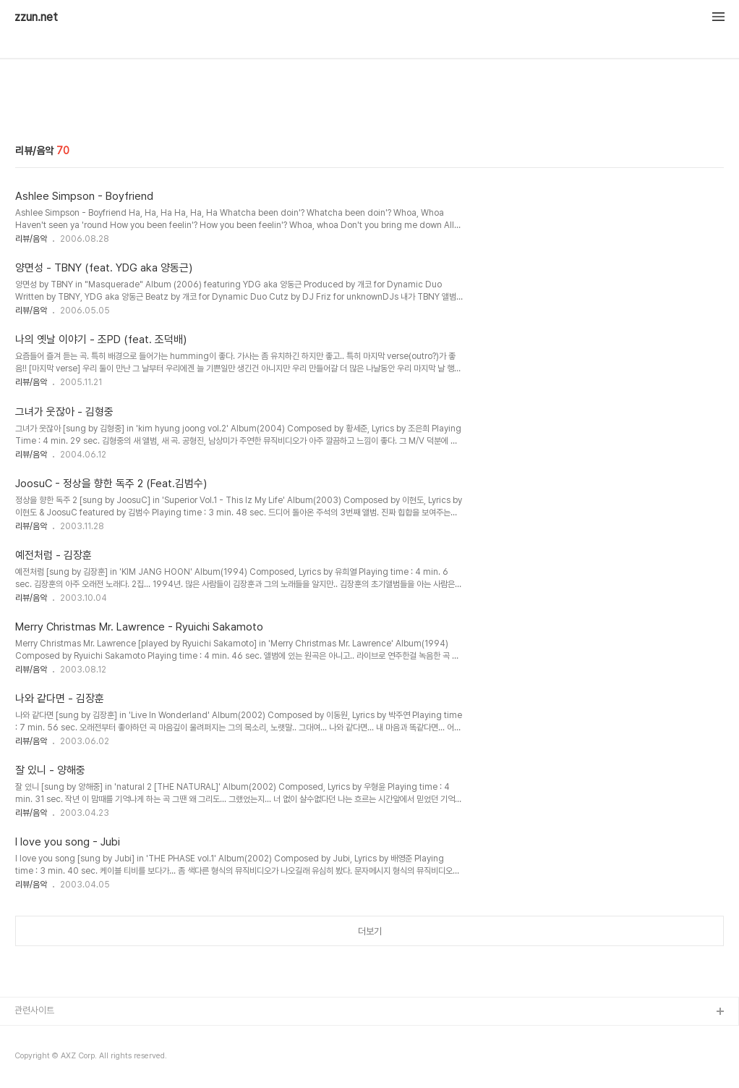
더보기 (370, 931)
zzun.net (36, 17)
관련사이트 (34, 1010)
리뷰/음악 (31, 239)
